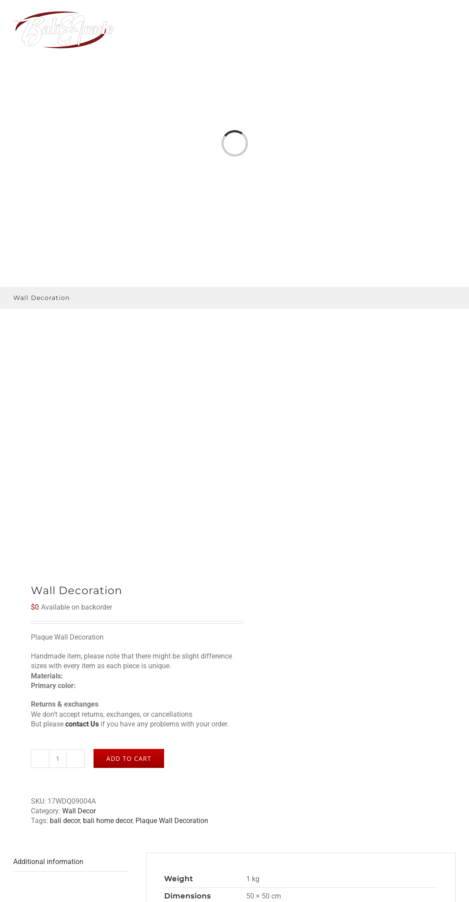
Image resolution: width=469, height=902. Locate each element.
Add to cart (128, 758)
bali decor (65, 820)
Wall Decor (79, 811)
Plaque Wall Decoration (171, 820)
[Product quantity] (58, 758)
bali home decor (107, 820)
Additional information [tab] (48, 861)
